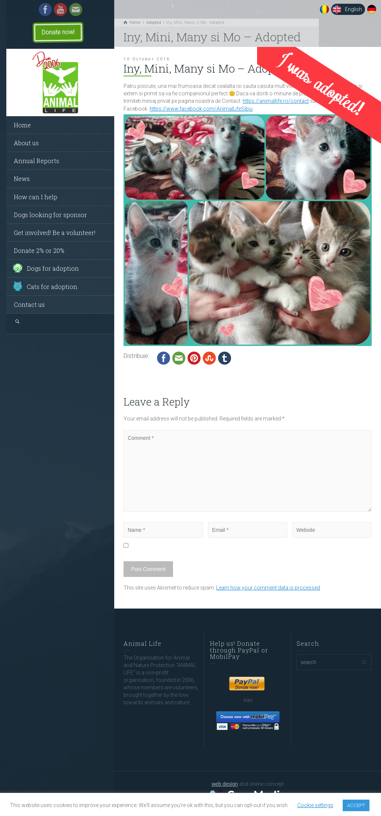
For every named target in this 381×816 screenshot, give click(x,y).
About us (26, 143)
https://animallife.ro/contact (276, 101)
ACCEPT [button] (356, 805)
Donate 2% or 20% (39, 250)
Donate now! (58, 32)
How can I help (35, 197)
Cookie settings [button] (315, 805)
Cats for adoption (52, 286)
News (22, 178)
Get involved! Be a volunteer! (54, 232)
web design (225, 784)
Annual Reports (36, 161)
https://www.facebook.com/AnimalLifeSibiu (201, 109)
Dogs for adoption (53, 268)
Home (22, 125)
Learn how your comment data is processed (268, 588)
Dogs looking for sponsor (50, 215)
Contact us (29, 304)
